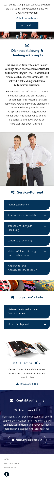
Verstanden (27, 25)
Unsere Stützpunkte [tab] (19, 324)
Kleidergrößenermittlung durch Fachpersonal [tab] (22, 253)
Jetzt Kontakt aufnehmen (27, 439)
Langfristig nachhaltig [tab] (20, 240)
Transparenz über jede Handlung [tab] (20, 228)
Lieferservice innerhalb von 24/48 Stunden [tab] (23, 311)
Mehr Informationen (27, 18)
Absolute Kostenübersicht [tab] (22, 215)
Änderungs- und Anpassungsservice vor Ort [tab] (22, 267)
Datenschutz (11, 463)
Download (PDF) (29, 384)
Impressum (10, 467)
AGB (6, 459)
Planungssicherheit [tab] (18, 204)
